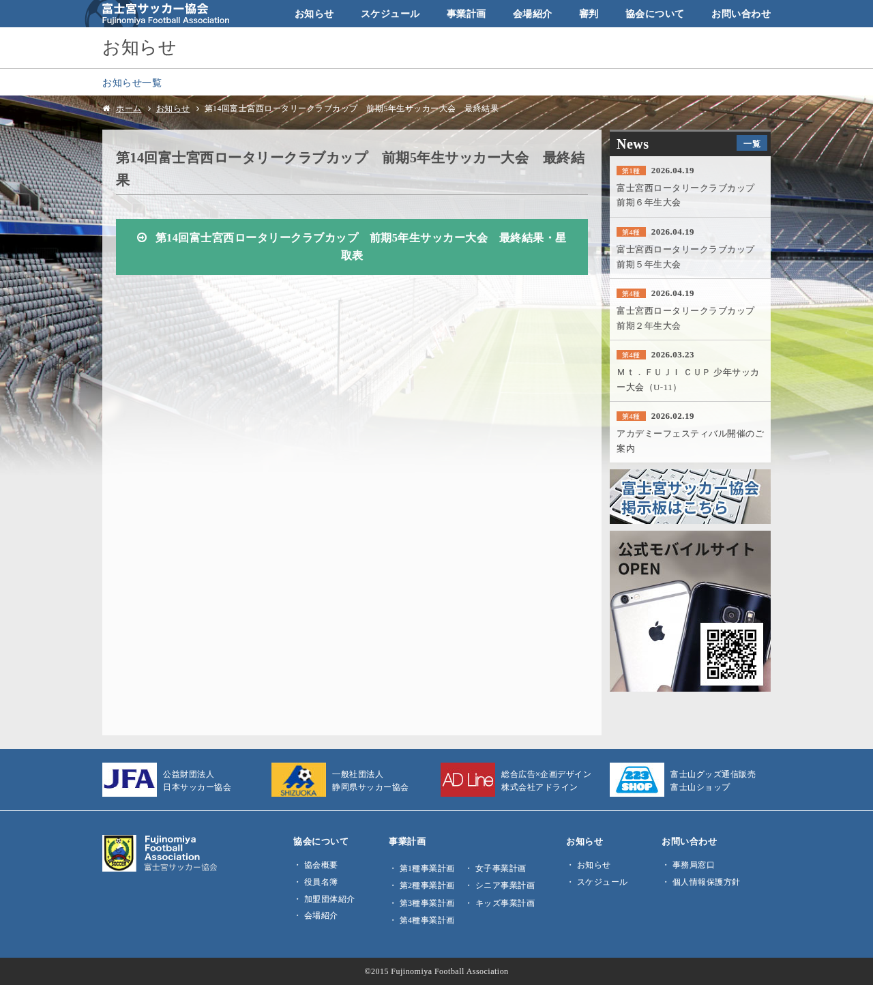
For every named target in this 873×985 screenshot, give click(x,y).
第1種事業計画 (427, 868)
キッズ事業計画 (505, 903)
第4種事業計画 (427, 920)
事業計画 (466, 13)
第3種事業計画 (427, 903)
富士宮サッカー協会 (157, 13)
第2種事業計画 (427, 885)
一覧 (751, 144)
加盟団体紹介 (329, 899)
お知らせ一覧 (132, 82)
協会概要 (321, 865)
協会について (655, 13)
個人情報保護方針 (706, 882)
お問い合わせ (741, 13)
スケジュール (390, 13)
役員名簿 (321, 882)
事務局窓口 (693, 865)
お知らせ (314, 13)
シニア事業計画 (505, 885)
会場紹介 (532, 13)
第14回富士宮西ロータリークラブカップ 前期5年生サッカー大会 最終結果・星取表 (361, 247)
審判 (589, 13)
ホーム (129, 108)
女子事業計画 (501, 868)
